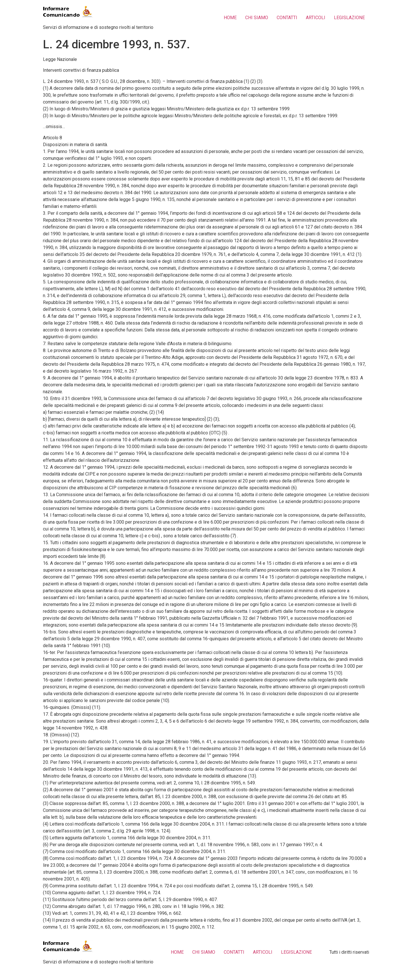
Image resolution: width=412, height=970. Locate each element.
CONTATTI (287, 17)
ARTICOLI (315, 17)
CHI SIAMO (256, 17)
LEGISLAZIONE (349, 17)
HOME (230, 17)
